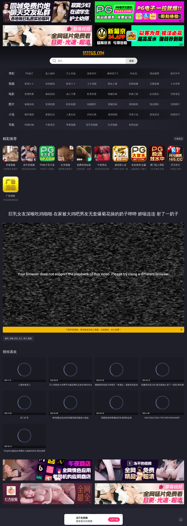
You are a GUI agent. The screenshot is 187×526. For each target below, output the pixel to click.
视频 (11, 84)
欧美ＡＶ (71, 83)
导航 (11, 125)
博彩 (11, 73)
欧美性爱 (91, 94)
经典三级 (133, 94)
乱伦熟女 (154, 94)
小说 (11, 114)
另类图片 (175, 104)
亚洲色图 (50, 104)
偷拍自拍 (50, 94)
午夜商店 (50, 124)
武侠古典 (91, 114)
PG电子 (29, 73)
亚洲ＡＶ (29, 83)
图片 (11, 104)
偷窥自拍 (29, 104)
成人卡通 (71, 94)
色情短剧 (133, 124)
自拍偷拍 (50, 83)
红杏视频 (112, 124)
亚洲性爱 (29, 94)
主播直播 (154, 83)
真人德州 (50, 73)
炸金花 (133, 73)
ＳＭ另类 (175, 83)
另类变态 (175, 94)
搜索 (131, 60)
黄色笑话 (154, 114)
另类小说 (133, 114)
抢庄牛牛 (175, 73)
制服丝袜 (112, 94)
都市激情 (29, 114)
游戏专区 (91, 73)
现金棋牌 (154, 73)
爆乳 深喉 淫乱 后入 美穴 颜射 (18, 338)
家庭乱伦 (50, 114)
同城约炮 (29, 124)
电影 (11, 94)
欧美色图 (71, 104)
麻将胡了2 (112, 73)
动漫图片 (91, 104)
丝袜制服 (133, 83)
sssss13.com (93, 53)
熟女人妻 (112, 83)
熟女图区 (154, 104)
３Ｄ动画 (91, 83)
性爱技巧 (175, 114)
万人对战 (71, 73)
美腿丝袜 (112, 104)
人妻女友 (71, 114)
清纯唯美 (133, 104)
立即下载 (114, 519)
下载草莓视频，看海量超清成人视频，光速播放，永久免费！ (124, 329)
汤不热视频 (92, 124)
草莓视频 (71, 124)
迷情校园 (112, 114)
